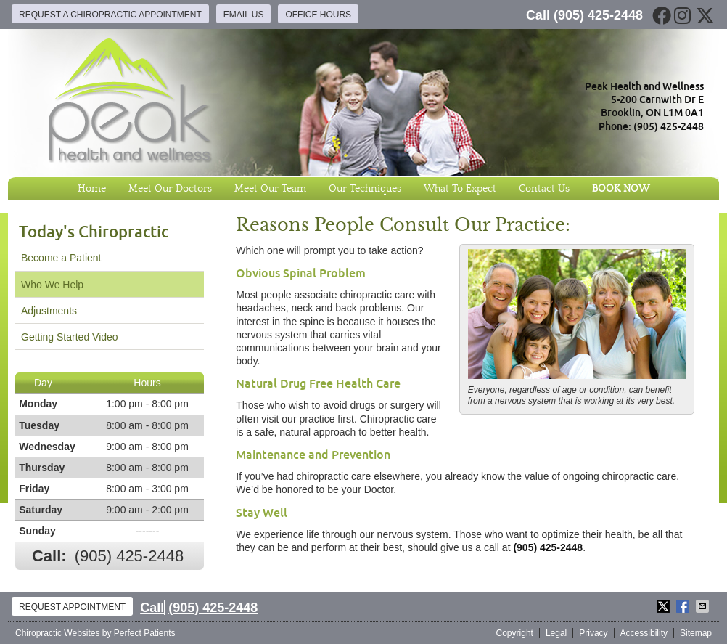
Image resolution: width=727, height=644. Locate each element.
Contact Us (544, 189)
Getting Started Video (69, 337)
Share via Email (704, 606)
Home (92, 189)
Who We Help (52, 284)
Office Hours (318, 14)
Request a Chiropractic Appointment (110, 14)
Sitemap (696, 633)
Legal (556, 633)
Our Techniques (365, 189)
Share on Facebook (684, 606)
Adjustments (49, 311)
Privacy (593, 633)
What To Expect (460, 189)
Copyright (514, 633)
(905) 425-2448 (598, 15)
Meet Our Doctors (170, 189)
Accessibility (644, 633)
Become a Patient (61, 258)
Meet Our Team (270, 189)
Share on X (665, 606)
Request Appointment (72, 607)
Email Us (243, 14)
